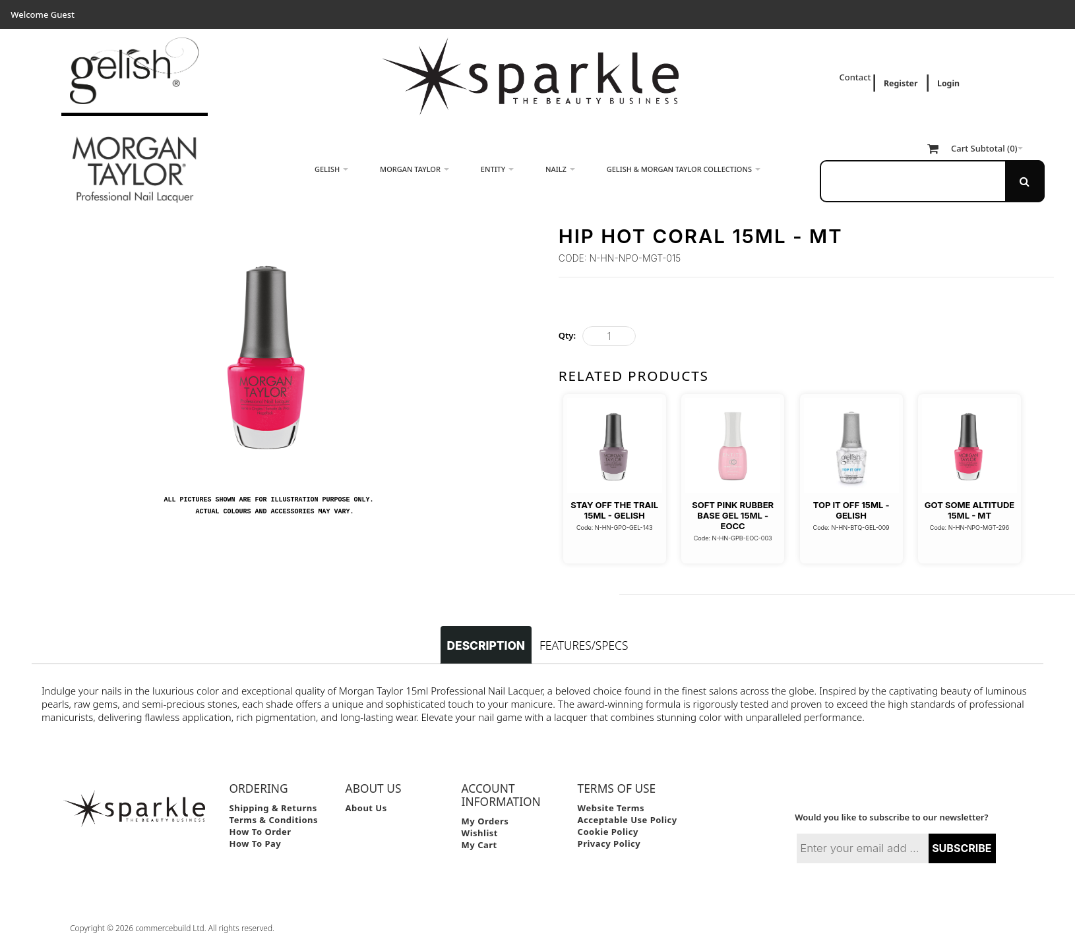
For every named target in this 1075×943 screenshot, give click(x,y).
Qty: (567, 335)
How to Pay (256, 843)
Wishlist (480, 833)
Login (948, 83)
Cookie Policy (608, 832)
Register (900, 83)
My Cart (479, 845)
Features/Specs (583, 645)
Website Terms (611, 808)
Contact (856, 77)
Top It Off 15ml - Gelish (851, 510)
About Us (366, 808)
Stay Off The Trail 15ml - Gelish (614, 510)
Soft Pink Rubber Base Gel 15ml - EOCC (733, 516)
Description (486, 645)
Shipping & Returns (273, 808)
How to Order (261, 832)
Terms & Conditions (274, 820)
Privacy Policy (609, 843)
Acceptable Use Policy (627, 820)
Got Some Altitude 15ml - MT (969, 510)
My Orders (485, 821)
